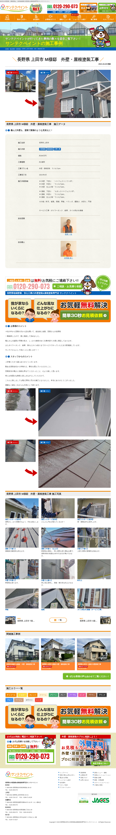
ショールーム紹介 (79, 19)
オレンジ (32, 695)
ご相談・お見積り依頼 (69, 286)
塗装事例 (83, 772)
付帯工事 (57, 149)
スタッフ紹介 (64, 785)
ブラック (102, 695)
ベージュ (19, 700)
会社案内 (36, 19)
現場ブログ (83, 777)
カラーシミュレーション (101, 782)
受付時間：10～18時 (29, 757)
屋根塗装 (50, 149)
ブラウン (91, 695)
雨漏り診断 (97, 777)
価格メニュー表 (65, 19)
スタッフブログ (108, 19)
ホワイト (29, 700)
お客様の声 (83, 775)
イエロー (22, 695)
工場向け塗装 (98, 785)
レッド (38, 700)
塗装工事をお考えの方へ (67, 775)
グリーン (53, 695)
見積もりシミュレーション (102, 775)
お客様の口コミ (50, 19)
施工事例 (94, 19)
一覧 (60, 620)
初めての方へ (21, 19)
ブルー (9, 700)
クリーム (43, 695)
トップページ (64, 772)
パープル (72, 695)
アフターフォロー (65, 787)
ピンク (82, 695)
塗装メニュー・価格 (100, 772)
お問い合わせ (84, 780)
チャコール (11, 695)
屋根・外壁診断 (99, 780)
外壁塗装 (43, 149)
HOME (7, 19)
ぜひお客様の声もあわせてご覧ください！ (89, 676)
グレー (62, 695)
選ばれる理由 (64, 777)
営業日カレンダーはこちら (65, 9)
